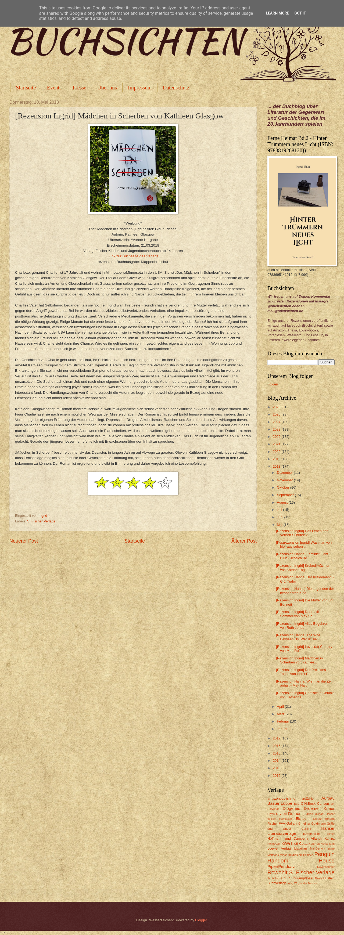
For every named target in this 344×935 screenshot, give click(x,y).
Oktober (283, 487)
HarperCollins (311, 833)
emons (330, 818)
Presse (79, 88)
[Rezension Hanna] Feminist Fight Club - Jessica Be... (302, 556)
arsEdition (309, 798)
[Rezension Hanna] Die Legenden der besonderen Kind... (305, 591)
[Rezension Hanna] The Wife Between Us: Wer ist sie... (298, 637)
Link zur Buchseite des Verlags (133, 256)
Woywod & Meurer (305, 883)
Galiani (291, 823)
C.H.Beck (308, 804)
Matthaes (273, 855)
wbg (290, 883)
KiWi (285, 843)
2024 (277, 422)
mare (331, 848)
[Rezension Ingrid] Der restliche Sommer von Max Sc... (300, 614)
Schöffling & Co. (277, 878)
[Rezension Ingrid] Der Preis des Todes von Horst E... (301, 672)
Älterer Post (244, 541)
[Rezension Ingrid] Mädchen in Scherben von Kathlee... (299, 660)
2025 (277, 414)
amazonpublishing (281, 798)
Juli (280, 510)
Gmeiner (304, 823)
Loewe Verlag (279, 848)
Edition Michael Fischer (319, 814)
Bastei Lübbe (279, 803)
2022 (277, 437)
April (281, 707)
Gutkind (306, 828)
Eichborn (303, 819)
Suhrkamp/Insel (301, 878)
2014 (277, 761)
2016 (277, 746)
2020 (277, 452)
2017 (277, 738)
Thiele (318, 878)
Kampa (330, 838)
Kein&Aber (274, 843)
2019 (277, 459)
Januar (282, 729)
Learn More (277, 13)
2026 (277, 407)
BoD (296, 803)
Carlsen (323, 804)
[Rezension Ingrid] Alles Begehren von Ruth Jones (302, 626)
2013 (277, 768)
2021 (277, 444)
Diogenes (291, 808)
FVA (282, 823)
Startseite (26, 88)
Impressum (140, 88)
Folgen (272, 384)
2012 (277, 776)
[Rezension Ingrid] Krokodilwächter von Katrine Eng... (302, 568)
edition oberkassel (279, 818)
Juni (280, 517)
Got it (300, 13)
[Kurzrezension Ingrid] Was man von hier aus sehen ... (304, 544)
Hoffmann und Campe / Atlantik (294, 838)
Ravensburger (326, 866)
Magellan (300, 848)
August (283, 502)
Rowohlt (277, 872)
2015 (277, 753)
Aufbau (328, 798)
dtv (279, 813)
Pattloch (308, 855)
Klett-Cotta (299, 844)
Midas (283, 855)
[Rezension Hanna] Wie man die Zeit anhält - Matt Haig (304, 683)
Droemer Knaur (319, 808)
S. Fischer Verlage (41, 521)
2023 (277, 429)
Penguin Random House (301, 857)
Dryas (271, 814)
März (281, 714)
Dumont (295, 813)
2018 (277, 466)
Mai (280, 525)
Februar (283, 721)
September (286, 495)
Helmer (330, 833)
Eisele (317, 818)
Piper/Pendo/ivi (281, 866)
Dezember (285, 473)
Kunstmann (328, 843)
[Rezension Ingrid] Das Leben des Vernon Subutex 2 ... (302, 533)
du (285, 814)
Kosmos (314, 843)
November (285, 480)
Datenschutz (176, 88)
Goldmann (318, 823)
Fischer (272, 823)
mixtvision (295, 855)
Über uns (107, 88)
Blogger (201, 920)
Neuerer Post (23, 541)
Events (54, 88)
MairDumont (317, 848)
